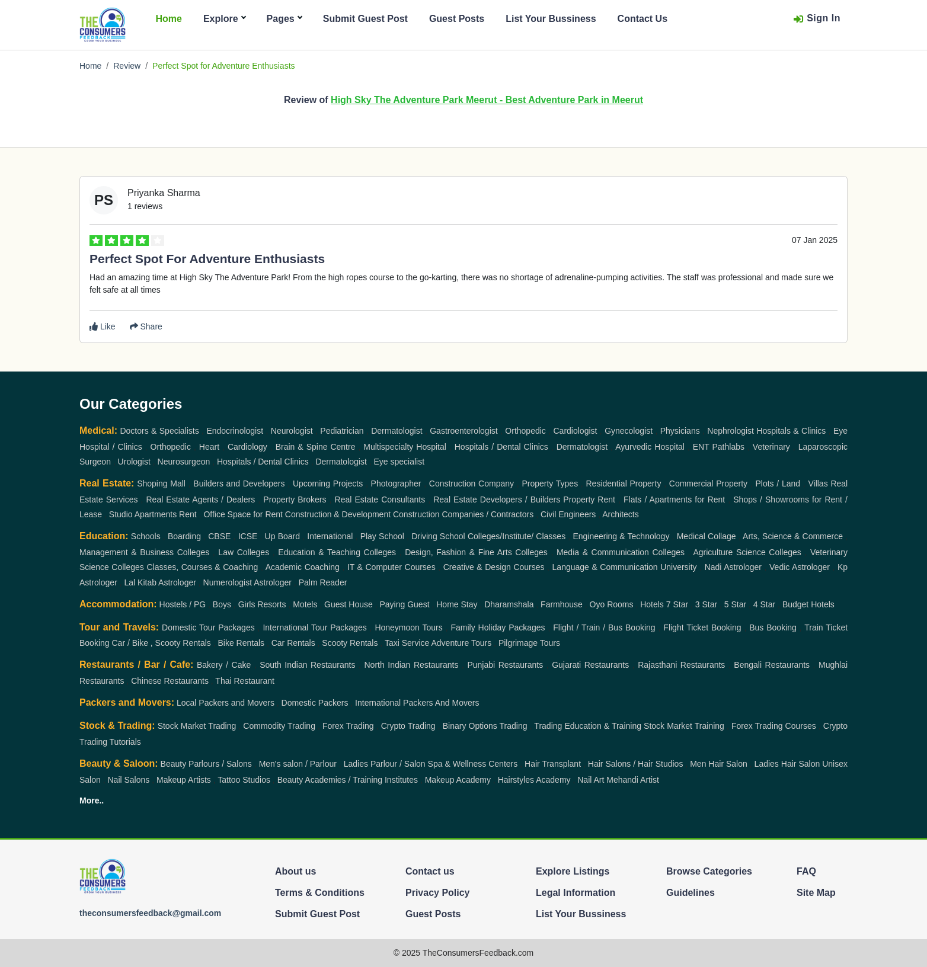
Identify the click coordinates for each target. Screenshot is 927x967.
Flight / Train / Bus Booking (604, 627)
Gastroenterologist (463, 431)
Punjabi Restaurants (505, 665)
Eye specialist (399, 461)
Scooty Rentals (350, 643)
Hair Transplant (553, 764)
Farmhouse (562, 604)
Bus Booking (773, 627)
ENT (701, 447)
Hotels (652, 604)
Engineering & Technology (621, 536)
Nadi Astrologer (733, 567)
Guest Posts (456, 19)
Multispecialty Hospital (404, 447)
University (678, 567)
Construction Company (471, 483)
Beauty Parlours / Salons (206, 764)
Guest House (348, 604)
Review (126, 66)
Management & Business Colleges (144, 552)
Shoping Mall (161, 483)
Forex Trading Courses (773, 726)
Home (168, 19)
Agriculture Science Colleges (747, 552)
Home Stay (456, 604)
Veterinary (771, 447)
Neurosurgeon (184, 461)
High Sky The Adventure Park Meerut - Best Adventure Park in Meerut (487, 100)
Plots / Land (777, 483)
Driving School (438, 536)
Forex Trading (348, 726)
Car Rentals (293, 643)
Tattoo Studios (244, 780)
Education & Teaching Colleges (337, 552)
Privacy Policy (437, 893)
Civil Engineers (568, 514)
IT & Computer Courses (391, 567)
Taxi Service (407, 643)
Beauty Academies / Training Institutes (347, 780)
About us (295, 871)
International (330, 536)
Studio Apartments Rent (153, 514)
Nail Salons (128, 780)
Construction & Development (338, 514)
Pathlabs (728, 447)
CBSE (219, 536)
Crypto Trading (408, 726)
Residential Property (623, 483)
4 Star (764, 604)
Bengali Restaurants (772, 665)
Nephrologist (730, 431)
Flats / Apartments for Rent (674, 499)
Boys (222, 604)
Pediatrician (341, 431)
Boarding (184, 536)
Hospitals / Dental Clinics (501, 447)
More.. (91, 800)
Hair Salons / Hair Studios (635, 764)
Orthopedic (525, 431)
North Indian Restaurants (411, 665)
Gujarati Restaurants (590, 665)
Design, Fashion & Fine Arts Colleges (476, 552)
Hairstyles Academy (534, 780)
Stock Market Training (684, 726)
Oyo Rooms (612, 604)
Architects (620, 514)
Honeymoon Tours (408, 627)
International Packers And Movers (417, 702)
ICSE (248, 536)
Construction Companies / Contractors (463, 514)
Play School (382, 536)
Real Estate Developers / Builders (496, 499)
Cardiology (247, 447)
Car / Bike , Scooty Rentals (160, 643)
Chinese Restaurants (170, 681)
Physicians (680, 431)
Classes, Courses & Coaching (202, 567)
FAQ (806, 871)
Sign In (816, 18)
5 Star (735, 604)
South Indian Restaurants (307, 665)
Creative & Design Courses (494, 567)
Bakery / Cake (224, 665)
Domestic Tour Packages (208, 627)
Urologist (134, 461)
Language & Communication (605, 567)
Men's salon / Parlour (298, 764)
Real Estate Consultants (380, 499)
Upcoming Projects (328, 483)
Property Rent (589, 499)
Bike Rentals (241, 643)
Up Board (282, 536)
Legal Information (575, 893)
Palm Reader (323, 582)
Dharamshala (508, 604)
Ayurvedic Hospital (650, 447)
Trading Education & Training (587, 726)
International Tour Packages (314, 627)
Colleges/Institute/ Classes (516, 536)
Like (102, 326)
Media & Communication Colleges (621, 552)
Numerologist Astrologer (247, 582)
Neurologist (292, 431)
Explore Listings (572, 871)
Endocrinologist (234, 431)
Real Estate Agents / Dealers (200, 499)
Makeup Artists (183, 780)
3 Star (706, 604)
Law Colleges (243, 552)
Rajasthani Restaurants (681, 665)
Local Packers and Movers (225, 702)
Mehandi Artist (632, 780)
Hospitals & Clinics (791, 431)
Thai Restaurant (244, 681)
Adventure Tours (461, 643)
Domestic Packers (315, 702)
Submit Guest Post (365, 19)
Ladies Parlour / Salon (385, 764)
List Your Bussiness (551, 19)
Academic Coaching (303, 567)
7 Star (677, 604)
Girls (246, 604)
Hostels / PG (182, 604)
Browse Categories (709, 871)
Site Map (816, 893)
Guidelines (690, 893)
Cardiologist (575, 431)
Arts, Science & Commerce (793, 536)
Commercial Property (708, 483)
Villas (817, 483)
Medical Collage (706, 536)
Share (146, 326)
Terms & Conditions (320, 893)
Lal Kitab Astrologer (160, 582)
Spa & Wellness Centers (473, 764)
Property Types (550, 483)
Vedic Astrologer (799, 567)
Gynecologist (629, 431)
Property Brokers (294, 499)
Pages (284, 19)
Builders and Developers (239, 483)
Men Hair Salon (718, 764)
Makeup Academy (458, 780)
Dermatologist (396, 431)
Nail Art (590, 780)
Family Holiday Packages (497, 627)
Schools (146, 536)
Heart (209, 447)
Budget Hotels (808, 604)
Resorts (271, 604)
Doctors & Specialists (159, 431)
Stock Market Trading (197, 726)
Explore (224, 19)
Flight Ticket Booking (702, 627)
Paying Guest (405, 604)
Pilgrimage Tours (529, 643)
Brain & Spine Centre (316, 447)
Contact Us (642, 19)
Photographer (396, 483)
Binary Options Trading (485, 726)
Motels (305, 604)
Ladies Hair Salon (787, 764)
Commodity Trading (279, 726)
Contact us (430, 871)
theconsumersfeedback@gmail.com (150, 913)
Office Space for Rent (243, 514)
